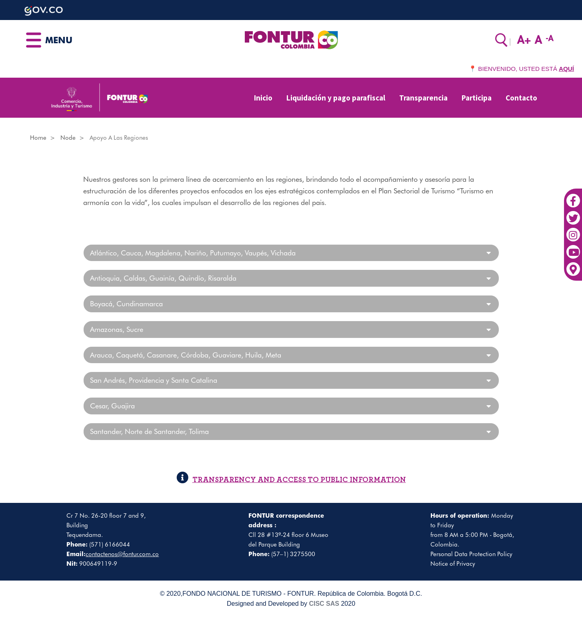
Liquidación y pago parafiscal (335, 97)
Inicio (263, 97)
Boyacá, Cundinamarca (126, 304)
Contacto (521, 97)
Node (68, 137)
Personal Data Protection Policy (471, 554)
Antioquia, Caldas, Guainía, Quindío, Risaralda (163, 278)
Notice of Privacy (452, 563)
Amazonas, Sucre (116, 330)
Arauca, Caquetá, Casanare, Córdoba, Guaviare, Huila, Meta (185, 355)
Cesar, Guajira (112, 406)
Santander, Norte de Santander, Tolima (149, 432)
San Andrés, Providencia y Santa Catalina (153, 380)
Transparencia (423, 97)
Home (38, 137)
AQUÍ (566, 68)
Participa (477, 97)
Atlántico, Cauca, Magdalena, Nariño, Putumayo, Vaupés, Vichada (193, 253)
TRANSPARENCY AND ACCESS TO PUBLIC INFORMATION (291, 480)
